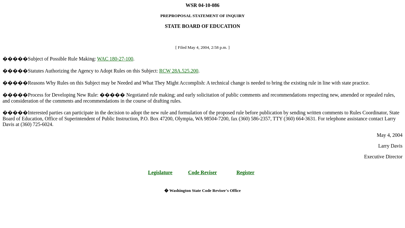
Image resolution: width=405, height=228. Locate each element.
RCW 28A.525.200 (178, 70)
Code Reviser (202, 172)
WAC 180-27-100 (115, 58)
